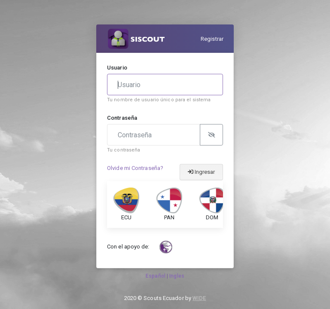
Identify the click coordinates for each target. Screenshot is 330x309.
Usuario (117, 67)
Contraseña (122, 118)
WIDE (199, 298)
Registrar (212, 39)
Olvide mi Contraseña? (135, 168)
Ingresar (201, 172)
